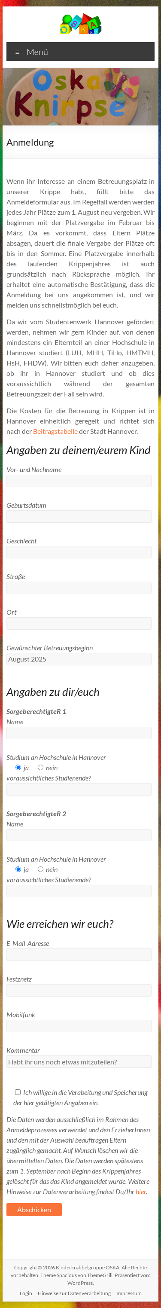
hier (141, 1191)
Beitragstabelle (55, 431)
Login (26, 1293)
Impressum (129, 1293)
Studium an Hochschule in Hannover (56, 757)
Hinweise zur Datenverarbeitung (74, 1293)
